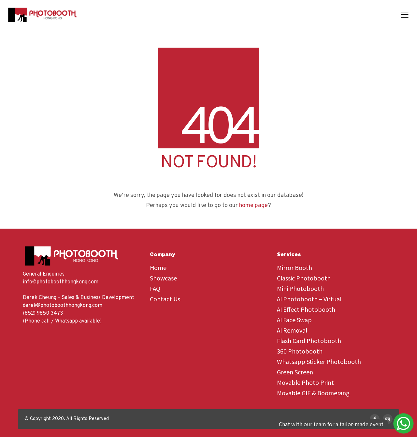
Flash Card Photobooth (309, 340)
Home (158, 267)
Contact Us (165, 299)
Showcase (163, 278)
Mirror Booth (294, 267)
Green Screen (295, 372)
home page (253, 205)
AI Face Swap (294, 320)
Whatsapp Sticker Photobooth (319, 361)
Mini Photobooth (300, 288)
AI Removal (292, 330)
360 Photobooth (300, 351)
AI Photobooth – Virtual (309, 299)
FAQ (155, 288)
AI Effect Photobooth (306, 309)
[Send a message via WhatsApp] (332, 424)
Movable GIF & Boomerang (313, 393)
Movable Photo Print (305, 382)
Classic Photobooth (304, 278)
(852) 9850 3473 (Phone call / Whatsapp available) (62, 317)
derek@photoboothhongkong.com (62, 305)
